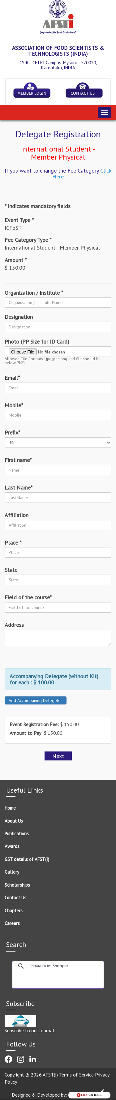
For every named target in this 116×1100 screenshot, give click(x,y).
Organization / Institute (34, 293)
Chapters (14, 911)
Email (12, 378)
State (11, 570)
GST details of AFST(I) (27, 859)
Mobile (14, 405)
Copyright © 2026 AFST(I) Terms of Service (50, 1075)
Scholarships (17, 885)
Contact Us (15, 898)
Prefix (12, 433)
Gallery (12, 872)
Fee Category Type (28, 240)
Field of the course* (28, 597)
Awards (12, 846)
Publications (17, 834)
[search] (65, 966)
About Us (14, 821)
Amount (16, 260)
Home (10, 808)
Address (14, 625)
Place (13, 543)
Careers (12, 923)
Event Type (19, 220)
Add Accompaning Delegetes (35, 700)
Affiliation (16, 515)
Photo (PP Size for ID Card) (37, 342)
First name (18, 460)
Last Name (18, 488)
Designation (19, 317)
